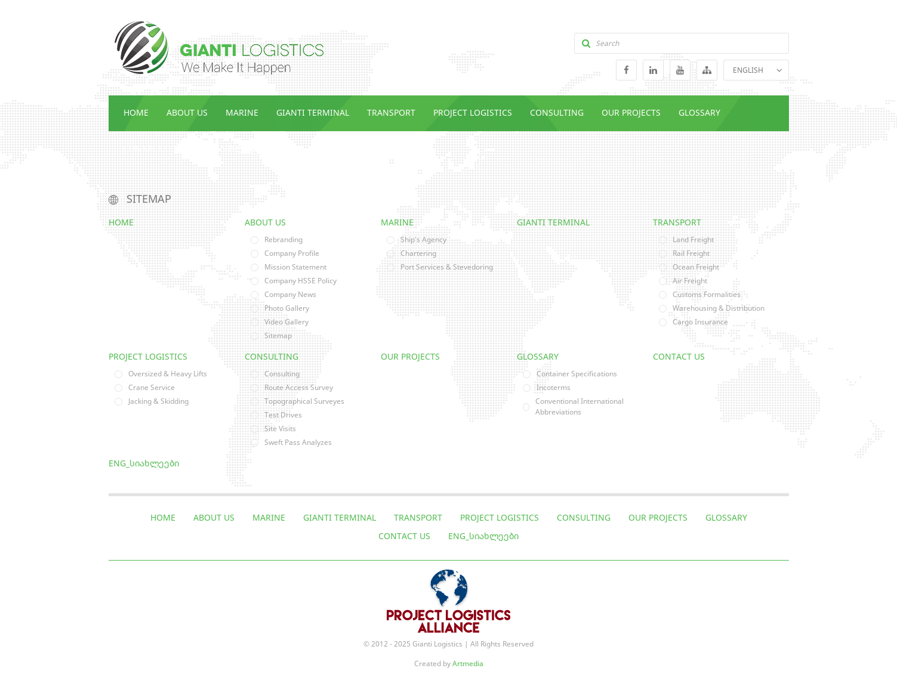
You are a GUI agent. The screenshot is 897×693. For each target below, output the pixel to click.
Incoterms (554, 387)
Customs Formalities (707, 294)
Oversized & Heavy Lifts (167, 374)
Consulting (557, 112)
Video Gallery (286, 322)
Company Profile (291, 253)
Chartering (418, 253)
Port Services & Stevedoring (446, 267)
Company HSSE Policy (300, 281)
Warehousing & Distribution (719, 308)
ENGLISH (748, 70)
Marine (242, 112)
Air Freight (690, 281)
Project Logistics (472, 112)
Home (136, 112)
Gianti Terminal (312, 112)
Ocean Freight (696, 267)
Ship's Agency (423, 239)
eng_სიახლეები (228, 148)
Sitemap (278, 335)
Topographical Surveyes (304, 401)
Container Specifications (577, 374)
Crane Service (151, 387)
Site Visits (280, 428)
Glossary (699, 112)
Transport (391, 112)
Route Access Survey (298, 387)
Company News (290, 294)
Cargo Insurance (700, 322)
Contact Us (149, 148)
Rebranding (283, 239)
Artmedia (467, 663)
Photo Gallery (286, 308)
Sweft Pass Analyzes (298, 442)
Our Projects (631, 112)
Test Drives (283, 415)
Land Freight (693, 239)
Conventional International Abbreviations (579, 406)
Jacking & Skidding (158, 401)
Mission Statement (295, 267)
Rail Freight (691, 253)
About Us (187, 112)
